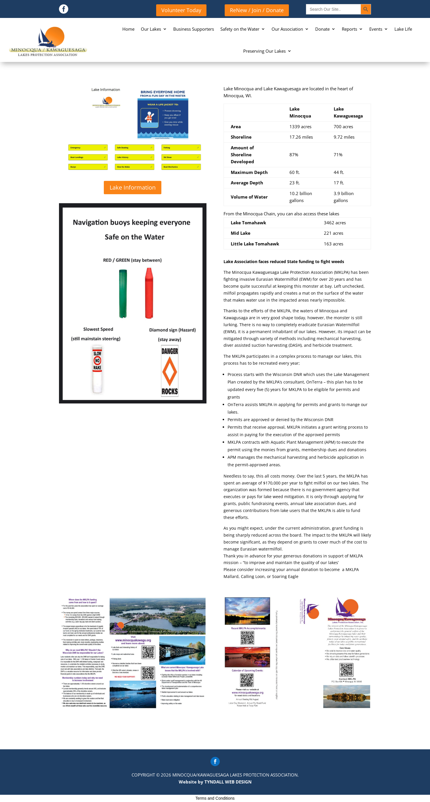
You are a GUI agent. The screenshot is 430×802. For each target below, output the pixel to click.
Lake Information (133, 187)
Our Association (287, 29)
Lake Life (403, 29)
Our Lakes (151, 29)
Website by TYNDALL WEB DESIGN (215, 782)
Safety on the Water (239, 29)
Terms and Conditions (215, 798)
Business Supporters (193, 29)
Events (375, 29)
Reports (349, 29)
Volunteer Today (181, 10)
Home (128, 29)
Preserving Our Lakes (264, 51)
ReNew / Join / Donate (257, 10)
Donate (322, 29)
